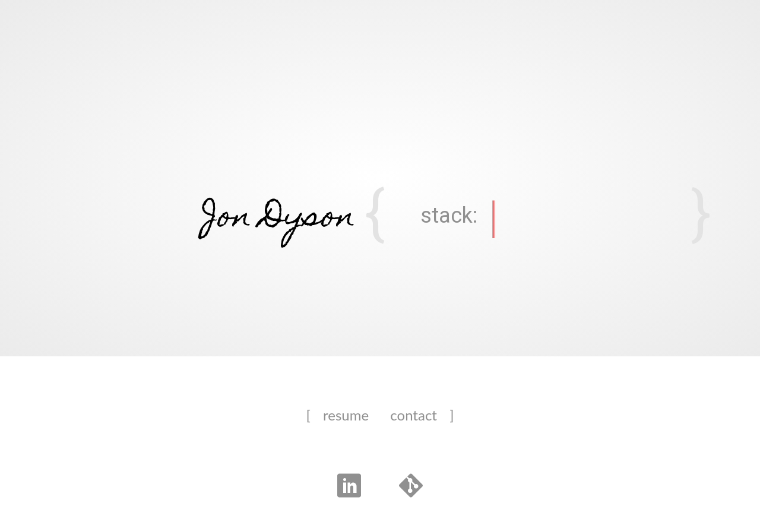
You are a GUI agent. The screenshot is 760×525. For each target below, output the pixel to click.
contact (413, 414)
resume (346, 414)
